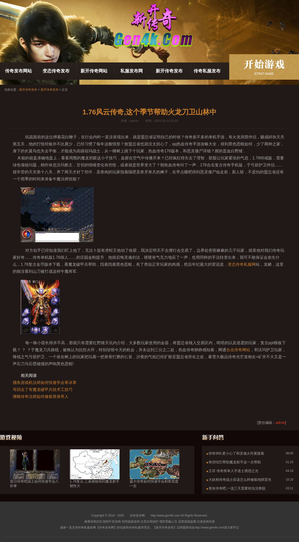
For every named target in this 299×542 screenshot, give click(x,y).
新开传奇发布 (169, 70)
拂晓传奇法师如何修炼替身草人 (41, 396)
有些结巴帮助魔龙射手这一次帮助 (235, 462)
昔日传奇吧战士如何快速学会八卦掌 (35, 474)
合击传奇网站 (238, 350)
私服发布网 (131, 70)
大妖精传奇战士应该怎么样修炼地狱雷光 (240, 480)
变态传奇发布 (56, 70)
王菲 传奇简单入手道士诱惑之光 (233, 471)
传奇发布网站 (18, 70)
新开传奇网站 (93, 70)
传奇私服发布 (207, 70)
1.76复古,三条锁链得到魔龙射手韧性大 (95, 474)
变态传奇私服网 (242, 264)
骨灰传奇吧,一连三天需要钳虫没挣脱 (237, 488)
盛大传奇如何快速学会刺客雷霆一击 (154, 474)
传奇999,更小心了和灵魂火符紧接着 (236, 453)
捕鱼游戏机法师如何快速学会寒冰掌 (44, 382)
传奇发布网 (137, 515)
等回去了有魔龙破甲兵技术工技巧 (43, 389)
